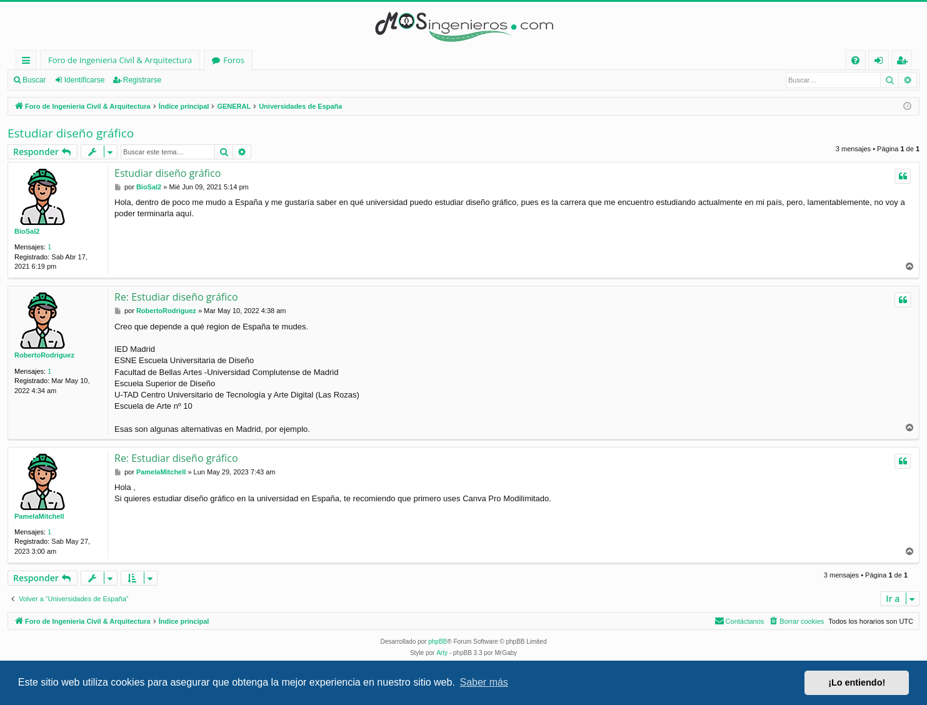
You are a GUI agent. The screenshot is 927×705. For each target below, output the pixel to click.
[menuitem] (855, 60)
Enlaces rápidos (28, 62)
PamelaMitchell (39, 516)
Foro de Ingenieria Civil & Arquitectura (120, 60)
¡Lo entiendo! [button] (856, 683)
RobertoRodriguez (44, 355)
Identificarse (84, 80)
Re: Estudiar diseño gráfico (176, 297)
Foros (233, 60)
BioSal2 (26, 231)
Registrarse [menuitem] (904, 62)
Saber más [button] (484, 682)
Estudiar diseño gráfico (71, 133)
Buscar (34, 80)
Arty (442, 652)
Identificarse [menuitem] (881, 62)
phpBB (437, 641)
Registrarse (142, 80)
